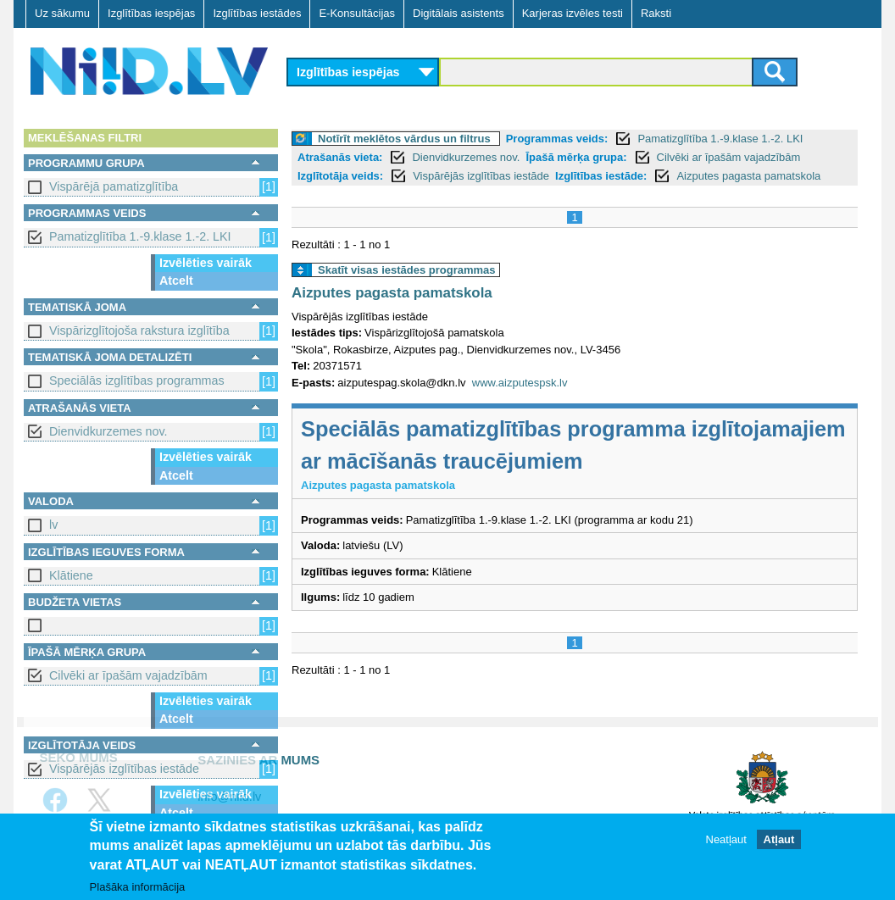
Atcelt (176, 280)
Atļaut (779, 841)
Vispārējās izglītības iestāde (124, 768)
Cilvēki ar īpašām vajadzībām (128, 675)
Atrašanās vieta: (339, 157)
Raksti (656, 13)
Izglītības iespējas (151, 13)
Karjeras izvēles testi (572, 13)
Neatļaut (726, 841)
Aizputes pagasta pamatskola (748, 175)
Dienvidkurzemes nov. (108, 431)
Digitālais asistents (458, 13)
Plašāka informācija (138, 887)
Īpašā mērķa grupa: (575, 157)
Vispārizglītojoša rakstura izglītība (139, 330)
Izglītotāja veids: (340, 175)
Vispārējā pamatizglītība (113, 186)
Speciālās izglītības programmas (137, 380)
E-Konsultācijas (357, 13)
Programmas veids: (557, 138)
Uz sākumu (62, 13)
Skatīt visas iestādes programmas (407, 270)
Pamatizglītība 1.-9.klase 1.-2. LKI (140, 236)
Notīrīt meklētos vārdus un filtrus (404, 138)
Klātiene (71, 575)
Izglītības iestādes (257, 13)
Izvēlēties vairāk (205, 262)
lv (53, 524)
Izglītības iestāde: (601, 175)
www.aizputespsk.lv (520, 382)
